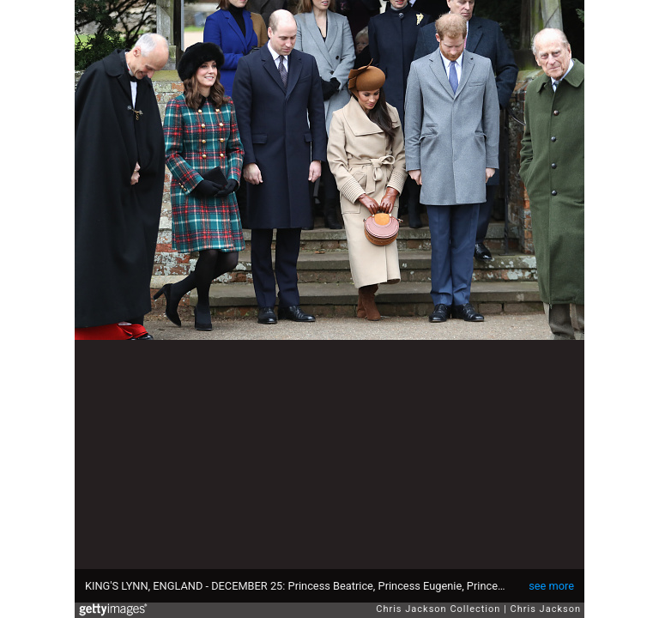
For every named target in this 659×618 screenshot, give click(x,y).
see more (551, 585)
